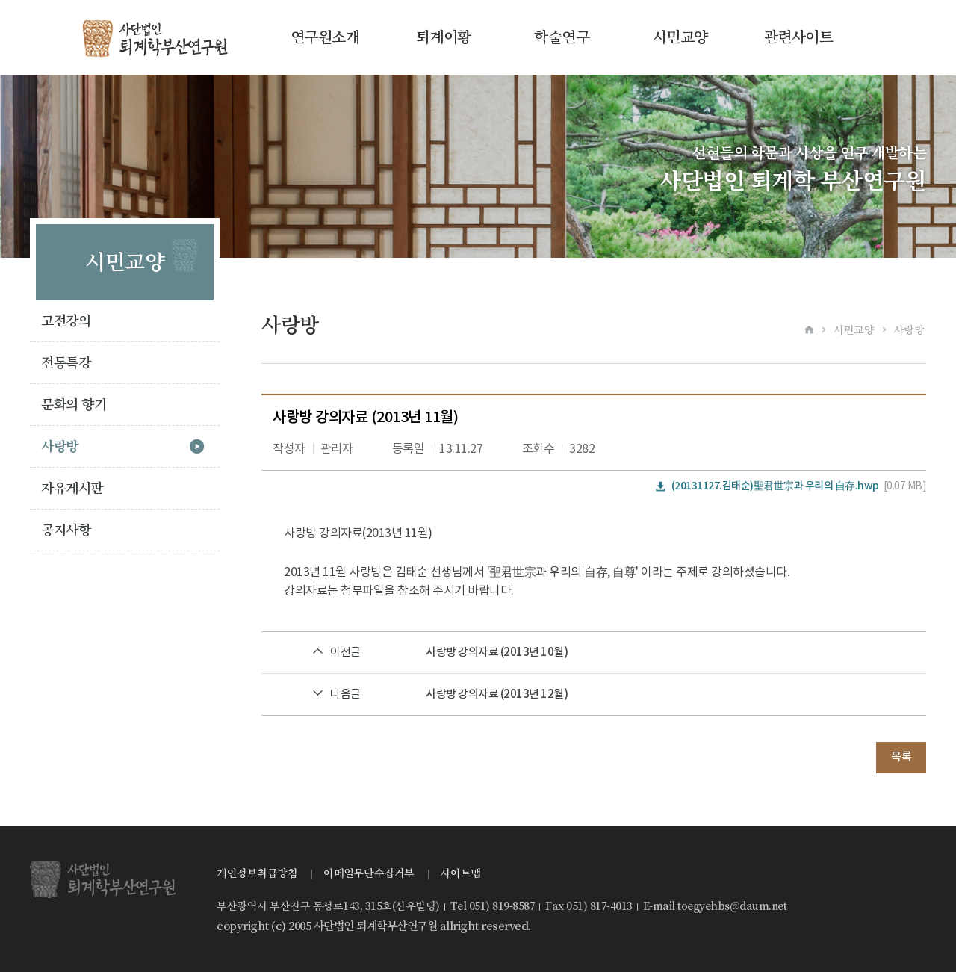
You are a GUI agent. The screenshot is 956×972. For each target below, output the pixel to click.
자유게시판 (72, 488)
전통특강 (65, 362)
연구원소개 (325, 37)
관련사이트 (799, 37)
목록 (901, 757)
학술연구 (561, 37)
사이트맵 (461, 873)
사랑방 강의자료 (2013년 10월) (497, 652)
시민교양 (680, 37)
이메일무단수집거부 (369, 873)
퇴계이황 (443, 37)
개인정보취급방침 (257, 873)
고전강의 (65, 320)
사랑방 (59, 446)
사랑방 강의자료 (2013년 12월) (497, 694)
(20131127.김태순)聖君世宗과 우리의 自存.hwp (775, 486)
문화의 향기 (73, 404)
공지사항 (65, 530)
